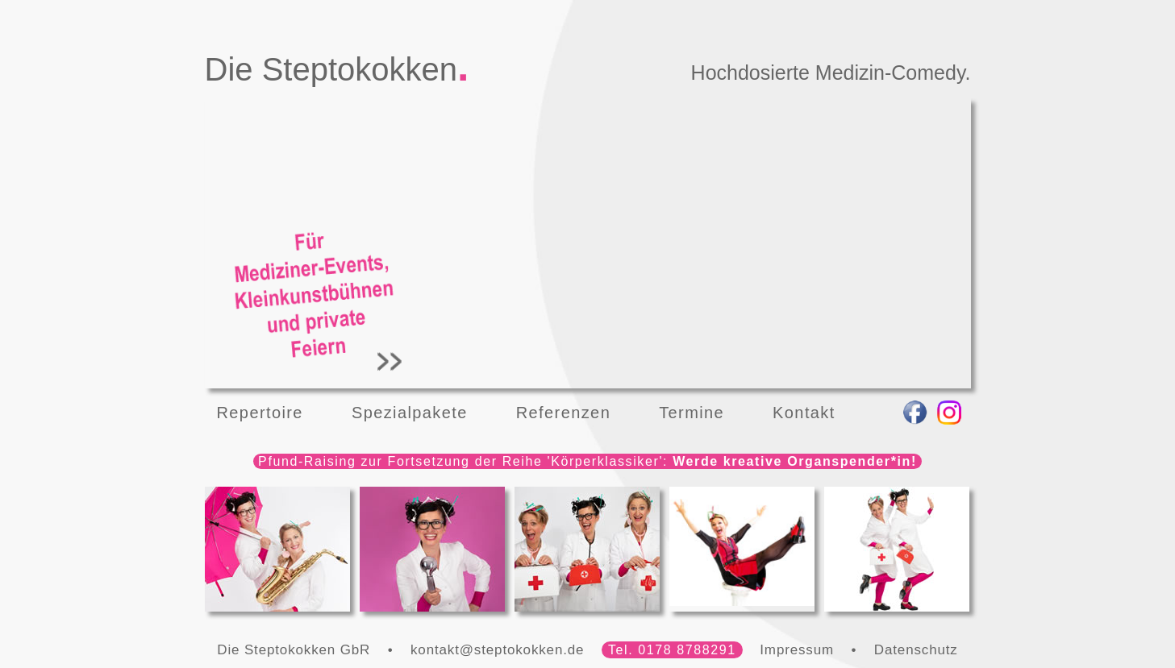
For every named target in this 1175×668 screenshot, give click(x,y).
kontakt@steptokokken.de (497, 650)
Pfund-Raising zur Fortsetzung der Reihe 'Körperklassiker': (587, 461)
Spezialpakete (410, 412)
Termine (691, 412)
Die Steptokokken (331, 69)
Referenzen (563, 412)
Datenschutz (916, 650)
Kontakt (804, 412)
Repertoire (260, 412)
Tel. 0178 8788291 (672, 650)
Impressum (797, 650)
